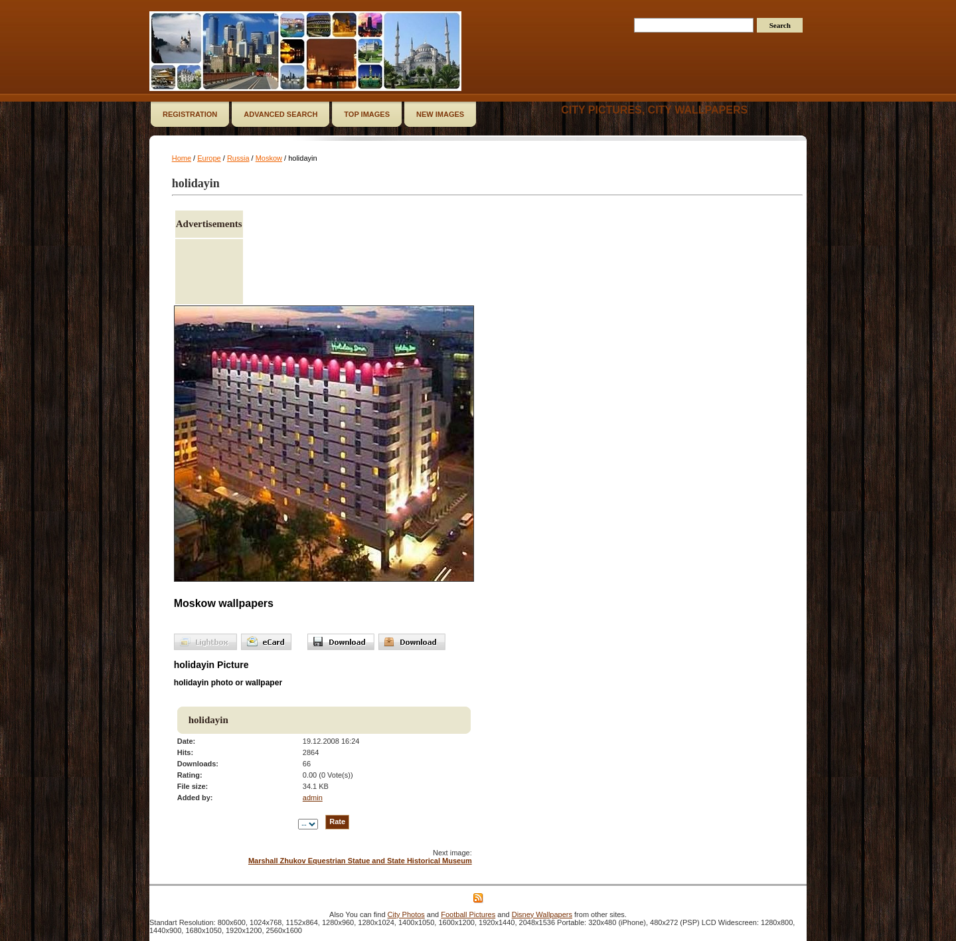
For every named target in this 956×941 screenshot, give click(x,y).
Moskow (269, 158)
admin (313, 798)
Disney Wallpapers (542, 914)
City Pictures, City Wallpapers (654, 110)
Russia (238, 158)
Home (181, 158)
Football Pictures (468, 914)
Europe (208, 158)
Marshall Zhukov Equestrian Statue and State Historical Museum (360, 861)
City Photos (406, 914)
